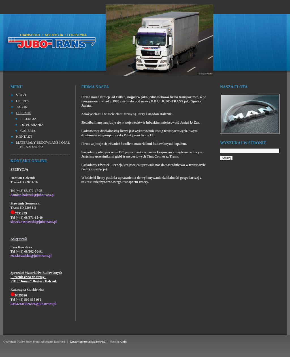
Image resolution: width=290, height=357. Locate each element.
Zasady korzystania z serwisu (87, 341)
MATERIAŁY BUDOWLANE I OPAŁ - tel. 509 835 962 (43, 145)
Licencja (28, 119)
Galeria (27, 131)
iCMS (123, 341)
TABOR (21, 107)
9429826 (21, 295)
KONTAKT (24, 137)
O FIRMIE (23, 113)
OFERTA (22, 101)
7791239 (21, 213)
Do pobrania (32, 125)
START (21, 95)
